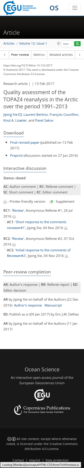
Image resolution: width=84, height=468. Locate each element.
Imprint (34, 460)
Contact (18, 460)
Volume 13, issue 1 (33, 43)
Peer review (20, 55)
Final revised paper (24, 142)
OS (54, 7)
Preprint (16, 155)
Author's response (28, 305)
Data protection (57, 460)
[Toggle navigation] (75, 8)
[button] (58, 43)
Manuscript (53, 305)
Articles (9, 43)
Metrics (39, 55)
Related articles (61, 55)
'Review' (18, 210)
